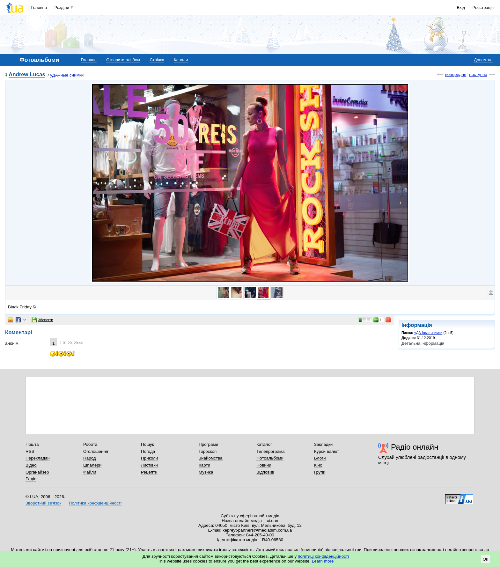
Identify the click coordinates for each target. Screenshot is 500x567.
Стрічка (157, 59)
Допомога (483, 59)
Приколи (149, 458)
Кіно (318, 465)
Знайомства (211, 458)
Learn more (323, 561)
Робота (90, 444)
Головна (39, 7)
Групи (319, 472)
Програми (208, 444)
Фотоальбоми (269, 458)
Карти (204, 465)
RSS (30, 451)
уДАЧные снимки (67, 75)
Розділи (62, 7)
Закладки (323, 444)
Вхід (461, 7)
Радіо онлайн (414, 447)
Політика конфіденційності (95, 503)
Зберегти (42, 319)
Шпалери (92, 465)
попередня (455, 74)
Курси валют (326, 451)
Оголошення (95, 451)
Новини (263, 465)
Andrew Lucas (27, 74)
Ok (485, 559)
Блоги (320, 458)
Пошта (32, 444)
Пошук (147, 444)
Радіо (31, 478)
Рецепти (149, 472)
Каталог (264, 444)
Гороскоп (208, 451)
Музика (206, 472)
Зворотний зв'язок (43, 503)
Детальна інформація (422, 343)
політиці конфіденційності (323, 556)
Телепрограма (270, 451)
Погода (148, 451)
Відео (31, 465)
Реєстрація (483, 7)
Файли (89, 472)
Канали (181, 59)
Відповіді (265, 472)
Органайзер (37, 472)
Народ (89, 458)
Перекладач (37, 458)
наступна (478, 74)
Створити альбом (123, 59)
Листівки (149, 465)
